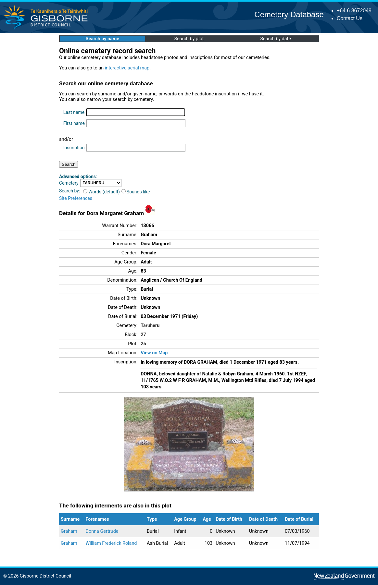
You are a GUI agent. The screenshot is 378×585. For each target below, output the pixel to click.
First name (74, 123)
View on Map (154, 353)
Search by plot (189, 39)
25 (143, 344)
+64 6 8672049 (354, 10)
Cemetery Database (288, 14)
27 (143, 334)
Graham (69, 531)
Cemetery (69, 183)
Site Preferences (75, 198)
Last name (73, 112)
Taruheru (150, 325)
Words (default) (101, 191)
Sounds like (135, 191)
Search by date (275, 39)
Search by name (102, 39)
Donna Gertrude (102, 531)
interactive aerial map (127, 68)
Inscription (74, 147)
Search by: (69, 190)
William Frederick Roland (111, 543)
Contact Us (349, 18)
